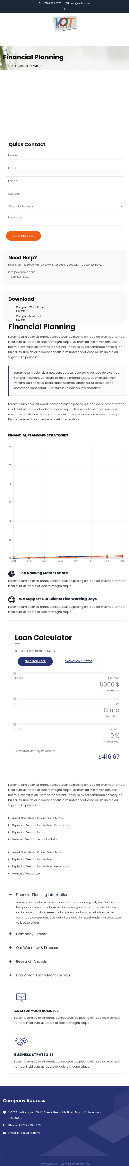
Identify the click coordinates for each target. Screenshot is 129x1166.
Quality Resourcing (24, 110)
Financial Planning (23, 86)
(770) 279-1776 (52, 3)
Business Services (22, 102)
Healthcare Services (25, 126)
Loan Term (112, 716)
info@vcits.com (80, 3)
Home (6, 66)
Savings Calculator (78, 661)
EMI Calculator (35, 661)
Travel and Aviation (24, 118)
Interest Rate (111, 741)
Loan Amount (111, 690)
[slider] (15, 673)
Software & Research (25, 94)
